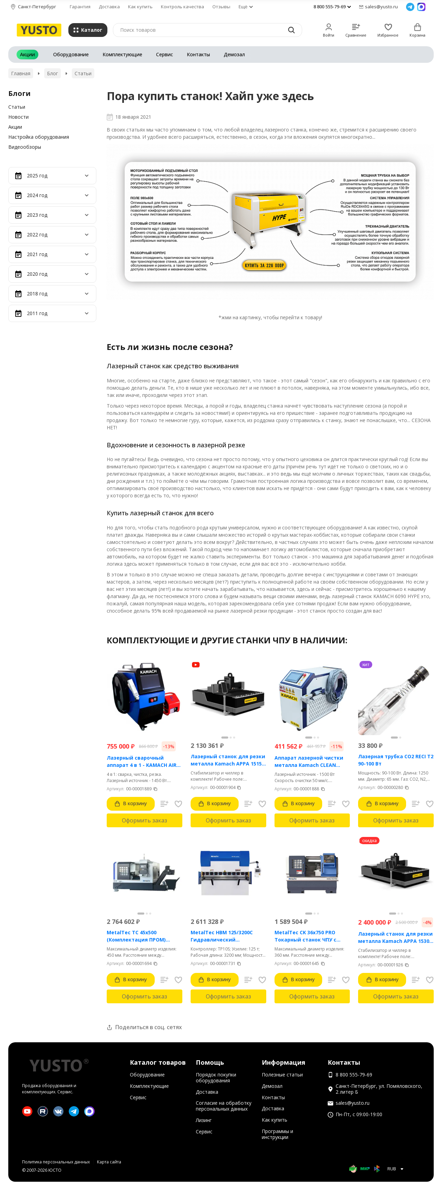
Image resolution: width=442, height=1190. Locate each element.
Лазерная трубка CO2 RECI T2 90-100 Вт (395, 760)
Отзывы (221, 6)
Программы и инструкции (277, 1134)
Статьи (83, 73)
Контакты (198, 54)
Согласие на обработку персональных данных (223, 1106)
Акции (27, 54)
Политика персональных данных (56, 1162)
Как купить (140, 6)
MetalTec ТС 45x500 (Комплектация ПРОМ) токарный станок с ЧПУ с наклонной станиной (139, 936)
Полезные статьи (282, 1074)
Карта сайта (109, 1162)
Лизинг (204, 1120)
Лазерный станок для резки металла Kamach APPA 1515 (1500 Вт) (228, 760)
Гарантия (80, 6)
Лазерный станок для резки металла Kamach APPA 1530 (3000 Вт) (395, 937)
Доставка (109, 6)
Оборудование (71, 54)
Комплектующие (122, 54)
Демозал (234, 54)
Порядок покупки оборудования (216, 1077)
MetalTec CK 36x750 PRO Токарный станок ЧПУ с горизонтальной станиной (309, 936)
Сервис (164, 54)
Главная (20, 73)
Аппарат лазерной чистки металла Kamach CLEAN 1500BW (309, 761)
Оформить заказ (144, 820)
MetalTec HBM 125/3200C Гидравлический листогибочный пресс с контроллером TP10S (222, 936)
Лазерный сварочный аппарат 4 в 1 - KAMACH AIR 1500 (141, 761)
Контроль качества (182, 6)
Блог (52, 73)
